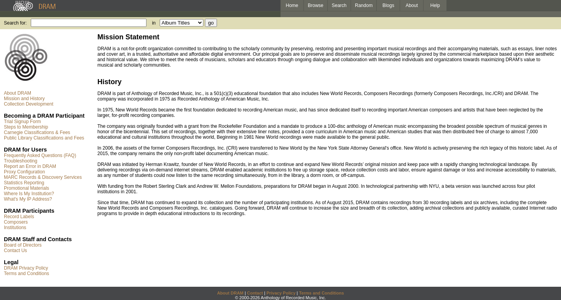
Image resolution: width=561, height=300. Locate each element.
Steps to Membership (26, 127)
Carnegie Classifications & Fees (37, 132)
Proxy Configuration (24, 172)
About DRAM (17, 93)
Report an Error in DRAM (30, 166)
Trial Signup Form (22, 121)
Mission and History (24, 98)
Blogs (388, 5)
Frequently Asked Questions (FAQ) (40, 155)
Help (435, 5)
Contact (255, 293)
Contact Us (15, 250)
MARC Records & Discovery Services (43, 177)
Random (363, 5)
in (153, 23)
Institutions (15, 227)
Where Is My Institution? (29, 193)
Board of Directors (23, 245)
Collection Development (28, 104)
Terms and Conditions (26, 273)
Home (292, 5)
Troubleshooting (20, 161)
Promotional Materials (26, 188)
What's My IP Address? (28, 199)
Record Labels (19, 216)
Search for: (15, 23)
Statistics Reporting (24, 182)
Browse (315, 5)
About (412, 5)
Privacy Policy (281, 293)
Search (339, 5)
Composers (16, 222)
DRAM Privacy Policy (26, 268)
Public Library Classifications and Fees (44, 138)
